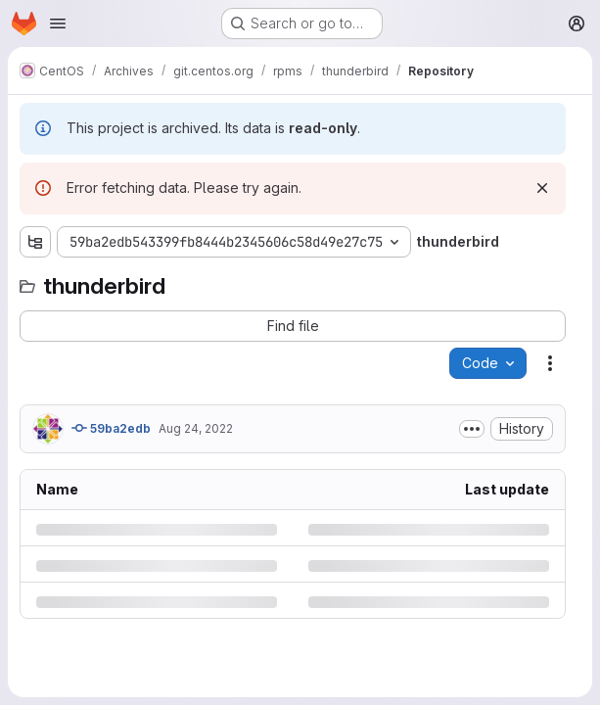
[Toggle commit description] (472, 429)
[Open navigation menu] (57, 23)
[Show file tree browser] (35, 242)
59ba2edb (111, 428)
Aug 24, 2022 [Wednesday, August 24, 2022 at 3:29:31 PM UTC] (196, 428)
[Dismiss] (542, 188)
